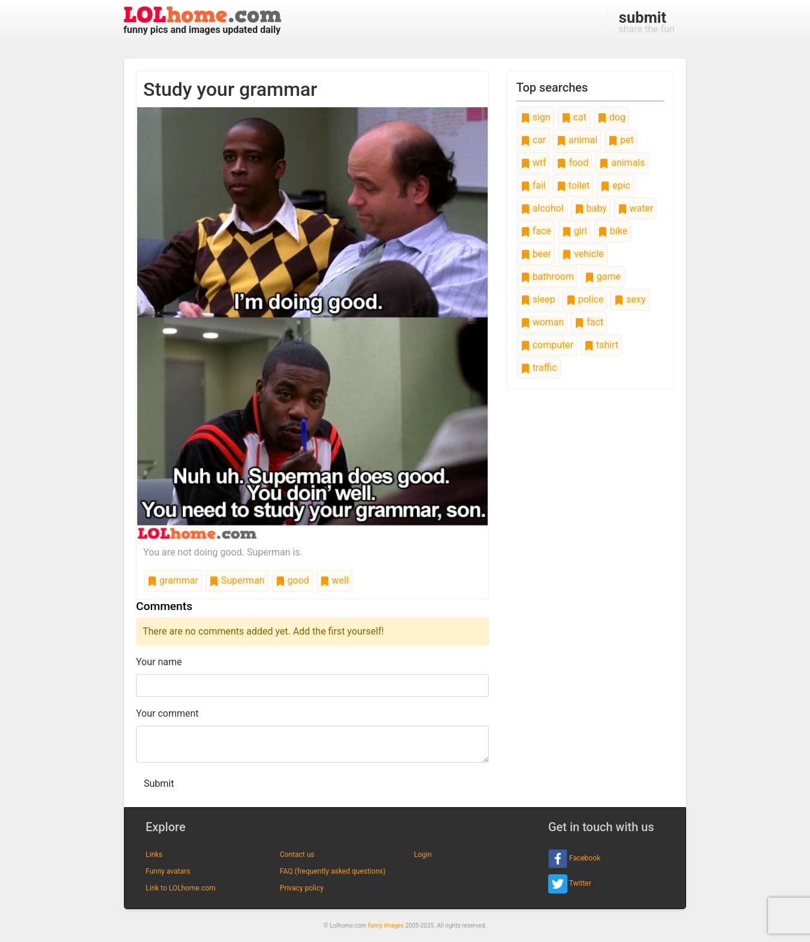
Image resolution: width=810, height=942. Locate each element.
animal (577, 140)
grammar (172, 580)
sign (536, 117)
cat (574, 117)
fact (589, 322)
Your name (159, 662)
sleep (538, 299)
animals (622, 162)
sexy (629, 299)
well (334, 580)
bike (612, 231)
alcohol (542, 208)
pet (621, 140)
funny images (386, 925)
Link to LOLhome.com (181, 888)
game (603, 276)
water (636, 208)
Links (154, 854)
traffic (539, 367)
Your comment (167, 713)
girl (574, 231)
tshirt (601, 345)
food (572, 162)
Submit (159, 783)
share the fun (647, 21)
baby (591, 208)
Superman (237, 580)
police (585, 299)
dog (611, 117)
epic (615, 185)
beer (536, 253)
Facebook (574, 858)
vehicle (583, 253)
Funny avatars (168, 871)
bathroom (547, 276)
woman (542, 322)
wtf (533, 162)
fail (533, 185)
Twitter (569, 883)
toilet (573, 185)
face (536, 231)
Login (423, 854)
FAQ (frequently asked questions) (333, 871)
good (292, 580)
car (533, 140)
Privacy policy (302, 888)
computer (547, 345)
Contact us (297, 854)
